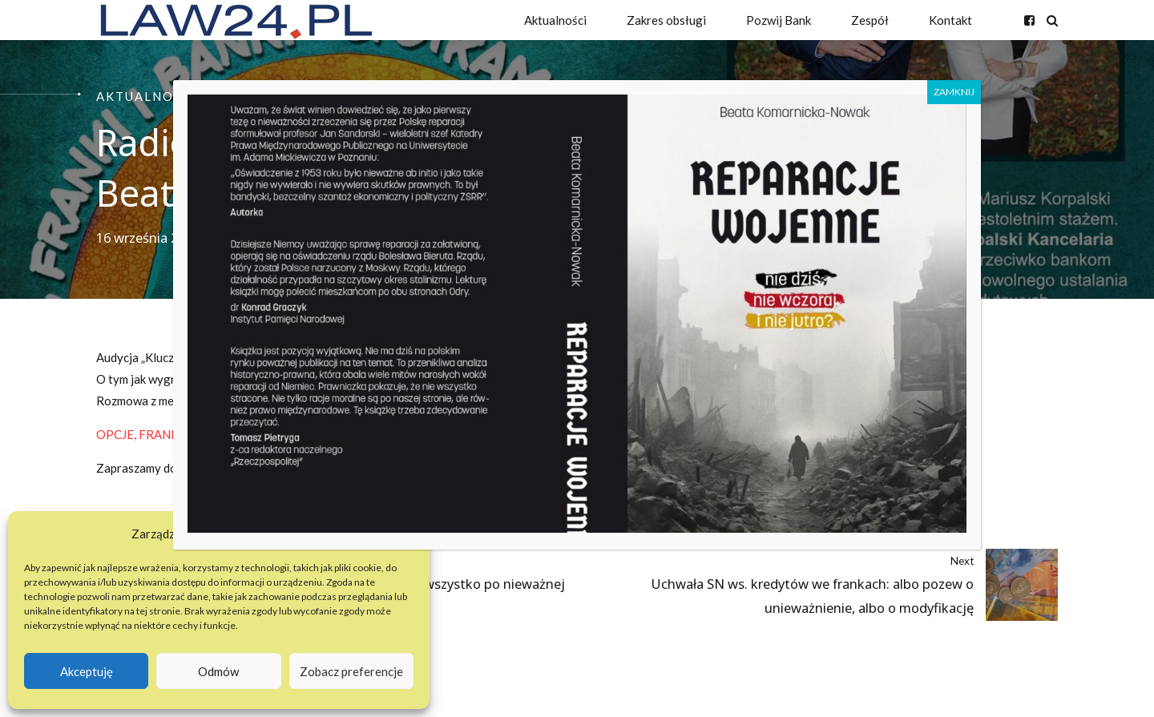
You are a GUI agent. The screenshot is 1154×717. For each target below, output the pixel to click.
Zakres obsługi (666, 20)
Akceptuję (86, 671)
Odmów (218, 671)
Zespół (870, 20)
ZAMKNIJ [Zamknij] (954, 92)
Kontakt (950, 20)
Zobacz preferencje (351, 671)
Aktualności (555, 20)
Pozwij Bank (778, 20)
